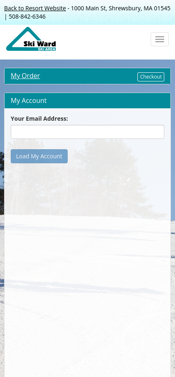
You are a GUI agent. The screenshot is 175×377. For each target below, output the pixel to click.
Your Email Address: (39, 118)
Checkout (151, 76)
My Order (25, 75)
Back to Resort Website (35, 8)
